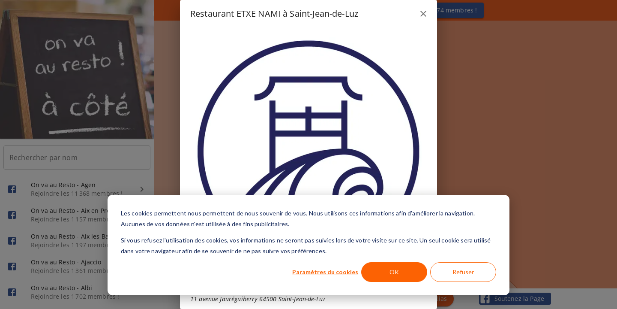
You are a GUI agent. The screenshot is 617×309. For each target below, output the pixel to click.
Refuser (463, 272)
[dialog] (308, 245)
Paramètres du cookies (325, 272)
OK (394, 272)
